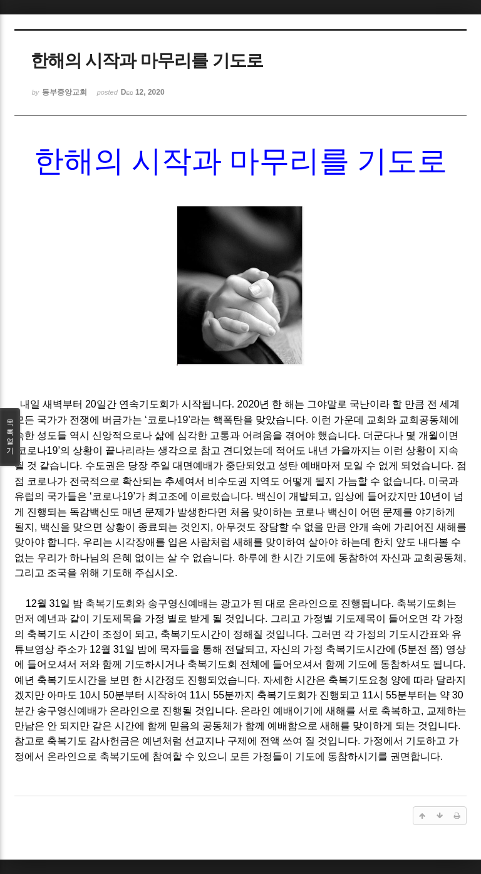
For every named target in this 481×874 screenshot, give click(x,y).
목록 (10, 437)
